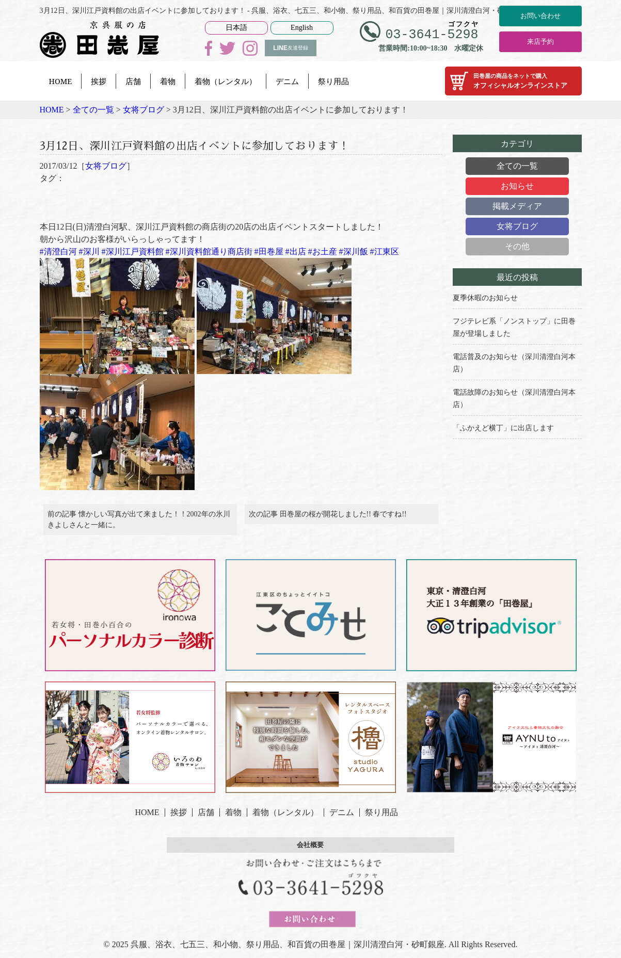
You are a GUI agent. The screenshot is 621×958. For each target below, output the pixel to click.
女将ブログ (105, 165)
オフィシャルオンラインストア (513, 81)
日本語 (236, 27)
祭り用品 (333, 81)
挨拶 (98, 81)
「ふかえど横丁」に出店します (503, 428)
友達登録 (290, 48)
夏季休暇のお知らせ (485, 298)
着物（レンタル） (226, 81)
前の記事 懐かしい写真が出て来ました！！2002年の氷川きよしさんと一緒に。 (138, 523)
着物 (168, 81)
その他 (517, 246)
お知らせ (517, 186)
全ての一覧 (517, 165)
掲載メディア (517, 206)
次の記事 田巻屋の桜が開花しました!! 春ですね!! (328, 518)
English (302, 27)
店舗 (133, 81)
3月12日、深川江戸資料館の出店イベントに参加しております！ (225, 144)
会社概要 (310, 851)
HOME (60, 81)
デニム (287, 81)
